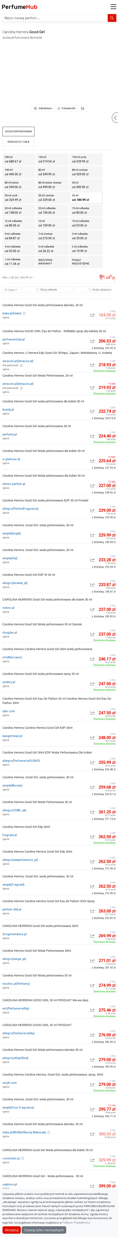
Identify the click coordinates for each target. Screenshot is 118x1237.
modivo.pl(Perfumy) (16, 983)
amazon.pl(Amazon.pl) (18, 361)
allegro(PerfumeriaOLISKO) (21, 760)
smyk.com (9, 1082)
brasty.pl (8, 409)
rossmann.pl (13, 1158)
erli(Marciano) (12, 657)
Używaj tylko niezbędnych (44, 1230)
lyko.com (8, 711)
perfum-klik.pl (11, 909)
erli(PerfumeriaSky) (15, 1008)
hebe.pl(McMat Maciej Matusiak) (26, 1132)
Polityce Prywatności (76, 1222)
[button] (113, 7)
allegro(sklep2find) (15, 1058)
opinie (5, 317)
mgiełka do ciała (18, 141)
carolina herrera (15, 32)
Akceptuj (11, 1230)
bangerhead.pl (12, 736)
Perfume (19, 7)
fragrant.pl (9, 835)
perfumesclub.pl (13, 339)
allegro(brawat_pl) (15, 583)
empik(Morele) (12, 785)
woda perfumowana (18, 131)
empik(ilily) (10, 558)
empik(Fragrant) (13, 884)
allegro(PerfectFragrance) (20, 508)
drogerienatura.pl (14, 934)
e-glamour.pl (11, 459)
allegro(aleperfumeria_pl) (20, 859)
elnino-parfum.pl (13, 484)
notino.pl (8, 607)
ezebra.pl (8, 682)
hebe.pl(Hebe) (13, 313)
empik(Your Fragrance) (18, 1107)
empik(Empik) (11, 533)
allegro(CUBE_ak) (14, 810)
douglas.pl (9, 632)
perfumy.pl (9, 434)
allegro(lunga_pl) (14, 959)
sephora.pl (9, 1184)
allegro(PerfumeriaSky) (18, 1033)
